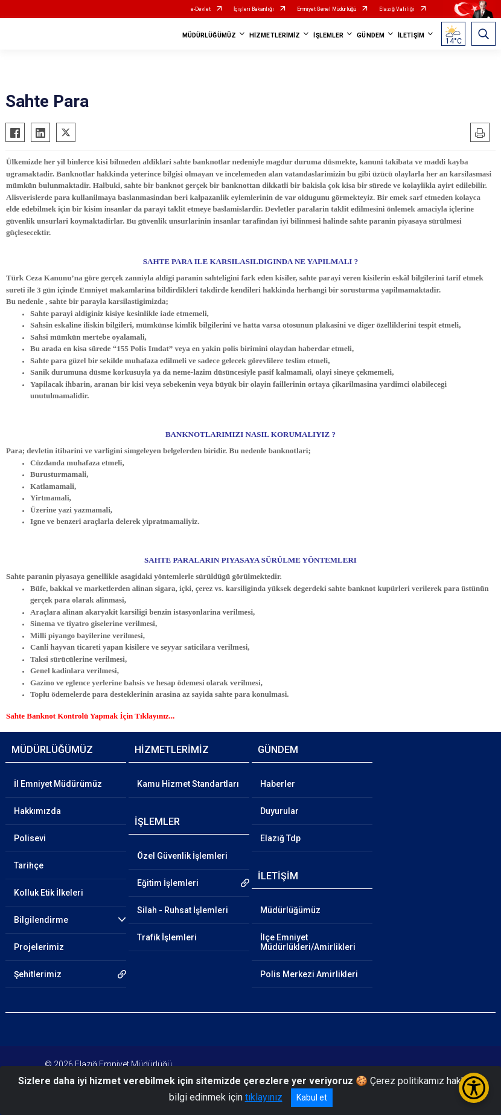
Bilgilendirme (41, 920)
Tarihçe (28, 865)
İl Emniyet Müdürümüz (58, 784)
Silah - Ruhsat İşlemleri (182, 910)
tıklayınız (263, 1097)
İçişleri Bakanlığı (254, 9)
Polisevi (30, 838)
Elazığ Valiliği (397, 9)
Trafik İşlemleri (167, 937)
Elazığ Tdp (280, 838)
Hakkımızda (37, 811)
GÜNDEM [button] (371, 35)
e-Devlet (201, 9)
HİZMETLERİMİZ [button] (274, 35)
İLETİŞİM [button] (411, 35)
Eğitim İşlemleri (168, 883)
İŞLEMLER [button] (328, 35)
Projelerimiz (39, 947)
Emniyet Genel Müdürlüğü (326, 9)
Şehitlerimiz (38, 974)
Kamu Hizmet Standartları (188, 784)
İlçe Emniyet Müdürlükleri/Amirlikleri (308, 942)
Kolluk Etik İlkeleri (48, 892)
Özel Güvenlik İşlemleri (182, 856)
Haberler (277, 784)
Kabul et (311, 1097)
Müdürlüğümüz (290, 910)
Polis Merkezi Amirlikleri (309, 974)
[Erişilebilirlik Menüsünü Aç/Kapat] (474, 1088)
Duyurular (279, 811)
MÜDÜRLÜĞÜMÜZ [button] (209, 35)
